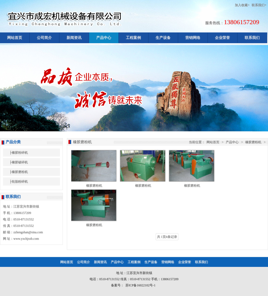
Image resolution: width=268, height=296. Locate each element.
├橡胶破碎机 (18, 162)
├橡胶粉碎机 (18, 152)
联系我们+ (259, 5)
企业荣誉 (222, 38)
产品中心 (103, 38)
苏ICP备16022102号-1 (140, 285)
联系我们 (252, 38)
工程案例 (133, 38)
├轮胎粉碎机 (18, 181)
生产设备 (163, 38)
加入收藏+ (242, 5)
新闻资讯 (74, 38)
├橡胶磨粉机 (18, 172)
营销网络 (192, 38)
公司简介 (44, 38)
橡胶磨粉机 (253, 142)
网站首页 (14, 38)
